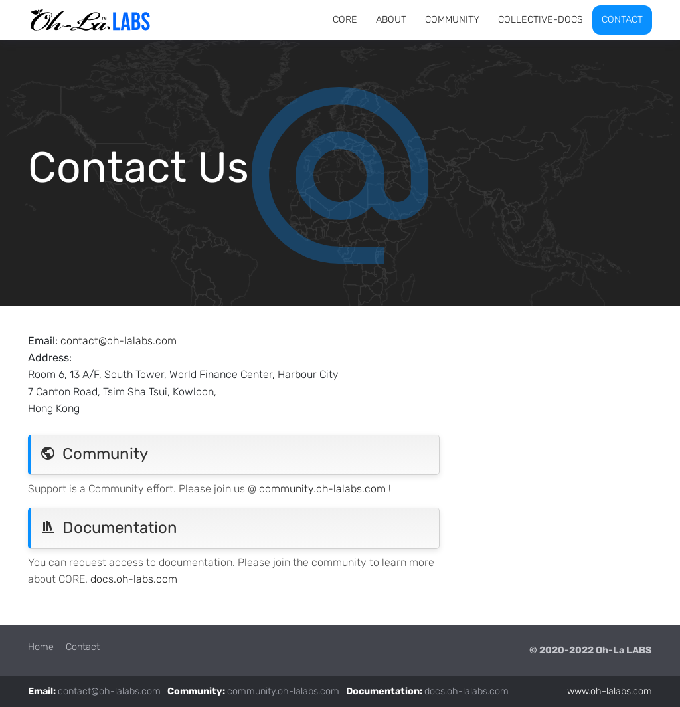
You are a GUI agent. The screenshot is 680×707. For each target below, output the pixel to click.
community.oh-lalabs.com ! (325, 488)
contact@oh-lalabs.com (118, 340)
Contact (83, 647)
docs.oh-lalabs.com (466, 691)
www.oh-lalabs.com (609, 691)
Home (41, 647)
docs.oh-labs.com (133, 579)
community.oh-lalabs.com (283, 691)
